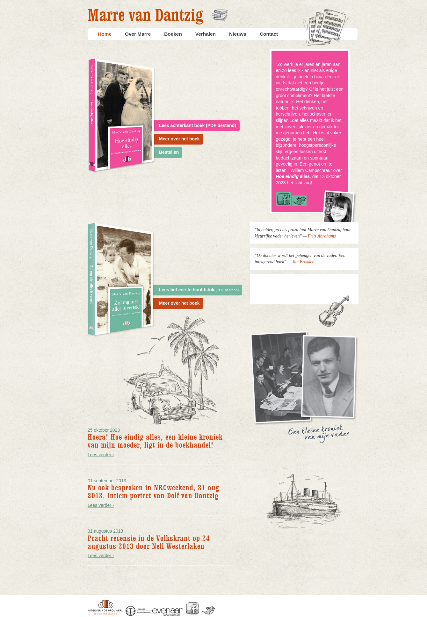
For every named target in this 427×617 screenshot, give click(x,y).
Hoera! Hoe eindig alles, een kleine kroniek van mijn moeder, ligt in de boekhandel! (155, 441)
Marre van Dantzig (145, 16)
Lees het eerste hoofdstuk (199, 289)
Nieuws (237, 34)
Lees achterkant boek (197, 125)
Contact (269, 34)
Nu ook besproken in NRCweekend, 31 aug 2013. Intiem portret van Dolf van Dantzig (153, 492)
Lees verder (101, 454)
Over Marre (138, 34)
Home (105, 34)
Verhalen (205, 34)
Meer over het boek (179, 138)
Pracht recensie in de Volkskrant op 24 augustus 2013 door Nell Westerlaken (149, 542)
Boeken (173, 34)
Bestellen (169, 152)
